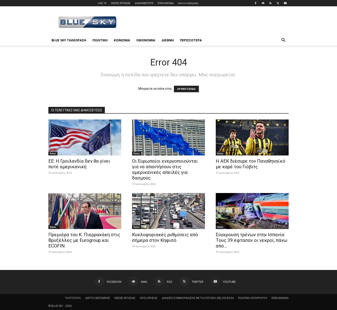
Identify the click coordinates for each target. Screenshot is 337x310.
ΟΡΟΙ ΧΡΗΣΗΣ (148, 298)
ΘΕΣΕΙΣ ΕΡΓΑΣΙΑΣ (120, 3)
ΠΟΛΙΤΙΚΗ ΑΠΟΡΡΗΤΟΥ (252, 298)
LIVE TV (102, 3)
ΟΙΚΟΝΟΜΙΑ (145, 40)
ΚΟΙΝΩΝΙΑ (122, 40)
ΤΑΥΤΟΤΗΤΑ (73, 298)
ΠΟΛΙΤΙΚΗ (100, 40)
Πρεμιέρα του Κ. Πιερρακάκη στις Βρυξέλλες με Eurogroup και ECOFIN (84, 240)
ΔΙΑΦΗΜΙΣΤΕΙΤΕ (144, 3)
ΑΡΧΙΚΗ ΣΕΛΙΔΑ (186, 89)
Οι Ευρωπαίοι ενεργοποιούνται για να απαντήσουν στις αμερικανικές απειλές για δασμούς (165, 169)
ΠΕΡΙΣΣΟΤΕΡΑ (191, 40)
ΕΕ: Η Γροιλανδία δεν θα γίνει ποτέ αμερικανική (79, 163)
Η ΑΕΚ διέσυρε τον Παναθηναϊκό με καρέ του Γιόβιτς (250, 163)
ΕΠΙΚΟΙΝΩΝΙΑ (166, 3)
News (53, 153)
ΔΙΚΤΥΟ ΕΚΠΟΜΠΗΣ (97, 298)
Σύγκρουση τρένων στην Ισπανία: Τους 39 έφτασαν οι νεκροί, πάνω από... (251, 240)
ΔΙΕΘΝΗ (168, 40)
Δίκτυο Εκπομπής (188, 3)
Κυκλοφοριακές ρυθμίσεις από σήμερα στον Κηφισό (165, 237)
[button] (283, 40)
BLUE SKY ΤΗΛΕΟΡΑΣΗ (69, 40)
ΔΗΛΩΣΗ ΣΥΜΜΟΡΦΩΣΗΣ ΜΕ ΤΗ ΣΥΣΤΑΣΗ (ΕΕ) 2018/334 (198, 298)
